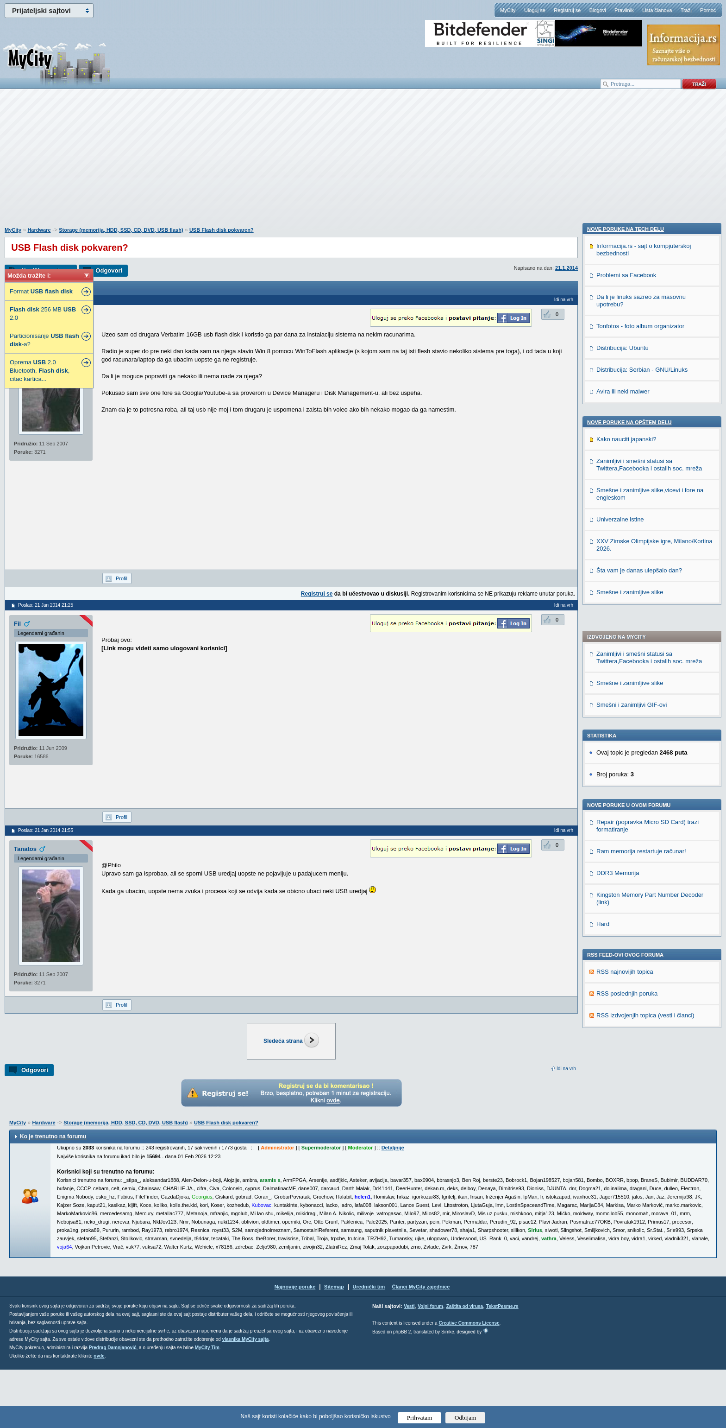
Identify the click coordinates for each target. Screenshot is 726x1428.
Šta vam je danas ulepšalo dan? (639, 1120)
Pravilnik (624, 10)
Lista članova (657, 10)
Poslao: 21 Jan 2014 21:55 (45, 830)
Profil (121, 578)
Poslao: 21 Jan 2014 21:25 (45, 605)
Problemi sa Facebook (626, 825)
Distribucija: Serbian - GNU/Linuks (642, 920)
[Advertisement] (363, 163)
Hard (602, 657)
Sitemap (334, 1345)
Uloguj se (534, 10)
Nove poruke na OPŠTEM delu (629, 973)
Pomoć (708, 10)
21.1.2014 (566, 268)
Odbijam (465, 1417)
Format (41, 291)
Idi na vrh (566, 1068)
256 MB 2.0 (43, 313)
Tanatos (25, 848)
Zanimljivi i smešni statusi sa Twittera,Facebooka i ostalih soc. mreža (649, 391)
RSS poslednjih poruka (626, 727)
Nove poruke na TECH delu (625, 779)
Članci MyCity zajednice (421, 1345)
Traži (686, 10)
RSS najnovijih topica (624, 705)
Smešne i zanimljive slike (629, 416)
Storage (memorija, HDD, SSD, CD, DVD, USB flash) (121, 230)
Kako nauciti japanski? (626, 989)
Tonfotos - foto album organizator (640, 876)
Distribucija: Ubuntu (622, 898)
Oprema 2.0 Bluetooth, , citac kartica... (39, 370)
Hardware (38, 230)
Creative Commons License (468, 1381)
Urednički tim (369, 1345)
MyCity (508, 10)
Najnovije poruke (295, 1345)
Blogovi (597, 10)
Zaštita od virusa (464, 1364)
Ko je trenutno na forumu (53, 1195)
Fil (17, 623)
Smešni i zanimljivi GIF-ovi (631, 438)
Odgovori (108, 270)
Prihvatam (419, 1417)
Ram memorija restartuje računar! (641, 584)
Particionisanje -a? (44, 340)
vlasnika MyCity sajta (245, 1397)
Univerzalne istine (620, 1069)
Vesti (409, 1364)
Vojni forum (430, 1364)
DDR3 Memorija (617, 606)
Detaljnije (393, 1206)
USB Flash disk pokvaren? (221, 230)
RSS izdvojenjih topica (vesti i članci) (645, 748)
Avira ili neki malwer (623, 942)
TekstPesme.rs (502, 1364)
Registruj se (567, 10)
